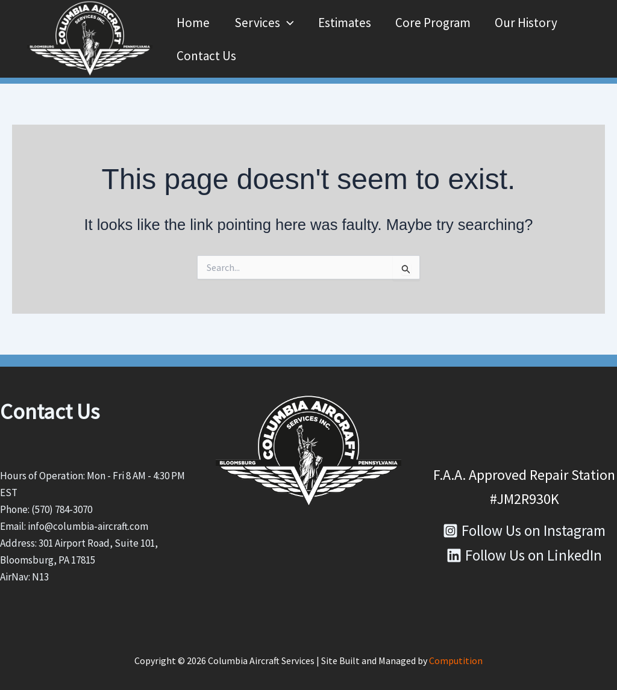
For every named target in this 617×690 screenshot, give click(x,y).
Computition (456, 660)
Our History (529, 22)
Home (192, 22)
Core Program (435, 22)
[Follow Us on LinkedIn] (524, 554)
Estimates (345, 22)
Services (264, 22)
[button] (287, 22)
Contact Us (206, 55)
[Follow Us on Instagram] (524, 530)
